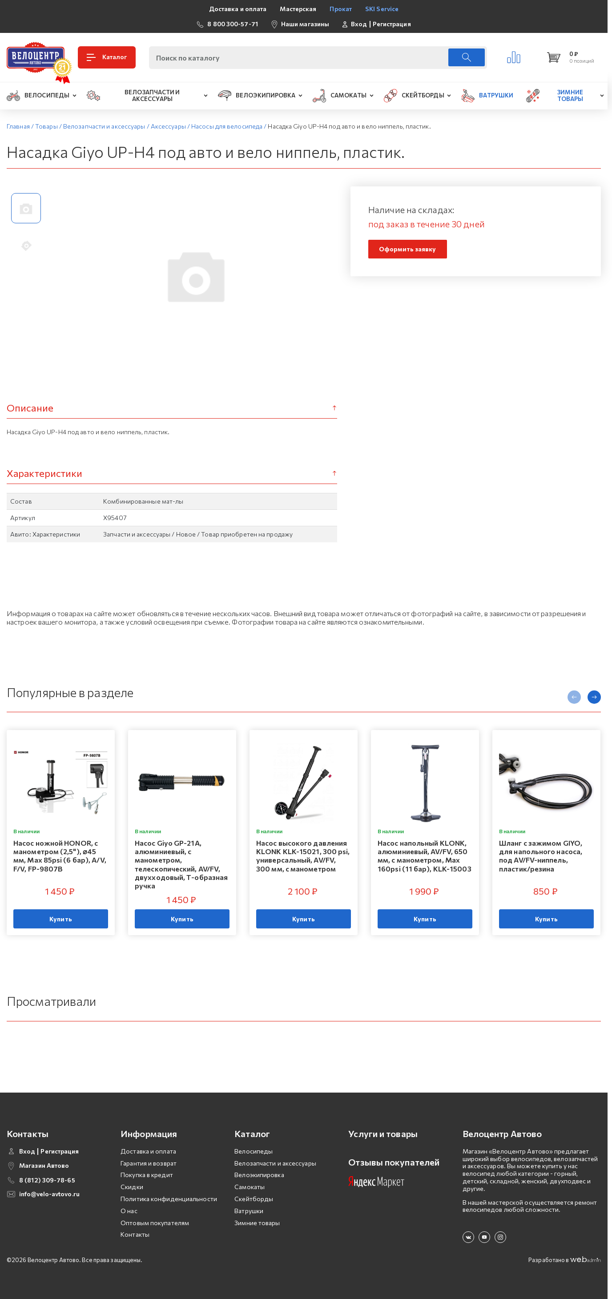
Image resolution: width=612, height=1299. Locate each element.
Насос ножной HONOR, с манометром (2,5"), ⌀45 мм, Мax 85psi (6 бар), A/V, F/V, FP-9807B (59, 856)
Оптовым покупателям (155, 1222)
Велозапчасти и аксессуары (275, 1163)
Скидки (132, 1186)
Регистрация (392, 24)
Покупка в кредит (147, 1174)
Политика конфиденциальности (169, 1198)
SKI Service (382, 8)
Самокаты (249, 1186)
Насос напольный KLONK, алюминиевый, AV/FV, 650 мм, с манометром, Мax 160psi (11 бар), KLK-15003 (424, 856)
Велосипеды (253, 1151)
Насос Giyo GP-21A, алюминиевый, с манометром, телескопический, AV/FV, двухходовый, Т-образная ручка (181, 864)
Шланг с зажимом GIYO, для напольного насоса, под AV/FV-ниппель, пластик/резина (540, 856)
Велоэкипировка (259, 1174)
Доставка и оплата (238, 8)
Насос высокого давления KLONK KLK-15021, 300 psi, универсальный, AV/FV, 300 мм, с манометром (303, 856)
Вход (359, 24)
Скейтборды (253, 1198)
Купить (60, 919)
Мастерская (298, 8)
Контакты (135, 1234)
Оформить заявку (407, 249)
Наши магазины (305, 24)
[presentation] (574, 697)
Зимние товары (257, 1222)
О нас (129, 1210)
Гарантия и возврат (149, 1163)
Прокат (341, 8)
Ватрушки (248, 1210)
